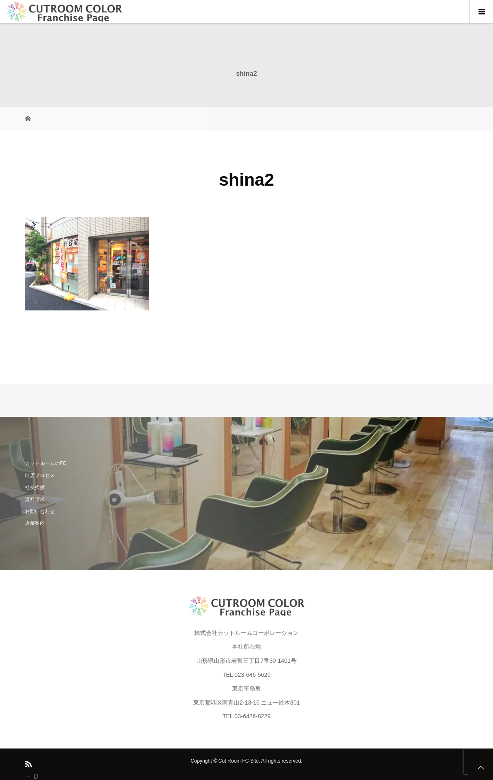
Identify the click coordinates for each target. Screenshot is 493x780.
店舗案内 (35, 523)
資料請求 (35, 499)
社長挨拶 (35, 487)
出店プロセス (40, 475)
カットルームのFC (45, 463)
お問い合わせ (40, 511)
